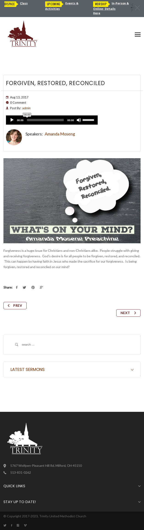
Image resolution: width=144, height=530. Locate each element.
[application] (52, 120)
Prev (15, 305)
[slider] (45, 120)
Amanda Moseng (60, 133)
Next (128, 313)
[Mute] (79, 120)
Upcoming (55, 4)
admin (26, 108)
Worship (102, 4)
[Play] (12, 120)
